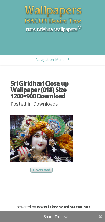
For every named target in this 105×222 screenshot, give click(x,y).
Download (41, 169)
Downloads (45, 104)
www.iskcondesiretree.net (63, 206)
